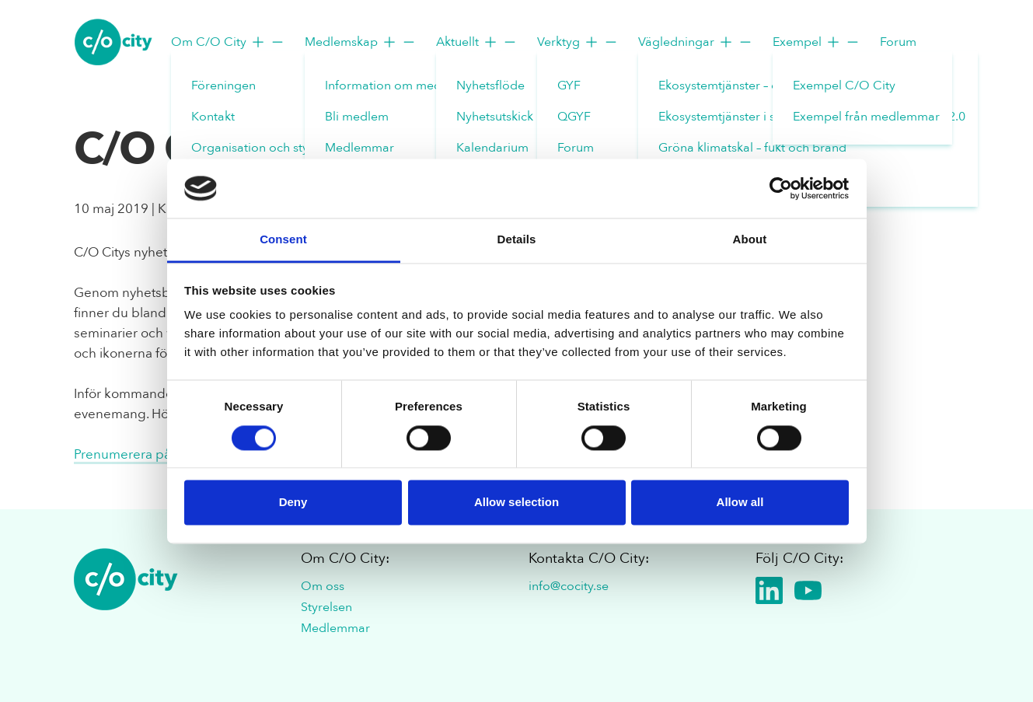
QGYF (574, 116)
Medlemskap (361, 42)
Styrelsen (326, 607)
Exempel (816, 42)
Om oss (322, 586)
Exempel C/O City (844, 85)
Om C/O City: (345, 558)
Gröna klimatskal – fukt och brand (752, 147)
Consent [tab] (283, 239)
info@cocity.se (569, 586)
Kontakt (213, 116)
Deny (293, 502)
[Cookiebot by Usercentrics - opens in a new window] (781, 188)
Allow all (740, 502)
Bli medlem (357, 116)
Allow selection (516, 502)
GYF (569, 85)
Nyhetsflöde (490, 85)
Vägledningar (695, 42)
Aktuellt (477, 42)
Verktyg (578, 42)
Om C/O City (228, 42)
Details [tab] (516, 239)
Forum (575, 147)
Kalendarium (492, 147)
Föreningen (223, 85)
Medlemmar (359, 147)
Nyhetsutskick (494, 116)
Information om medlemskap (407, 85)
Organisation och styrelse (263, 147)
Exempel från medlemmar (866, 116)
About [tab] (750, 239)
